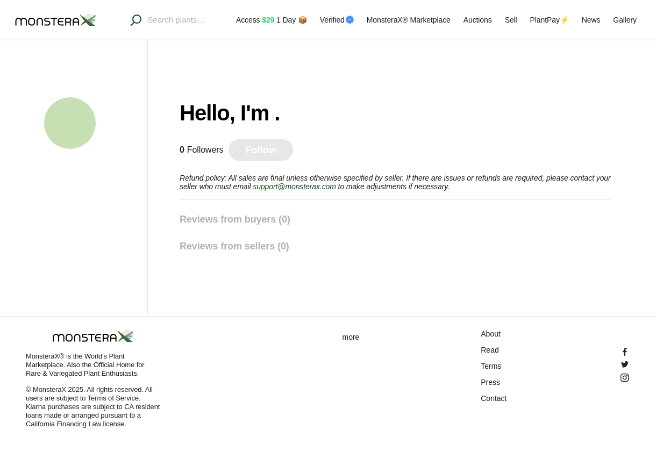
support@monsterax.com (294, 186)
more (351, 337)
